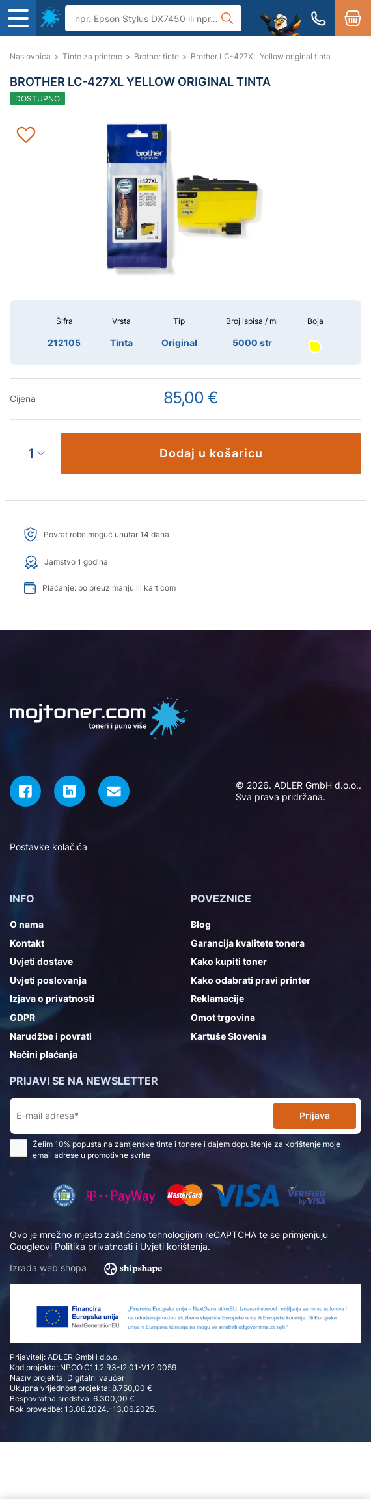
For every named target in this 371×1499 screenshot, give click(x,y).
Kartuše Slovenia (228, 1036)
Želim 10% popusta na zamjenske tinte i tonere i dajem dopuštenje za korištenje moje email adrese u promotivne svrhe (175, 1149)
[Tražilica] (153, 18)
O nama (27, 924)
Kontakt (27, 943)
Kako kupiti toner (229, 961)
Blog (201, 924)
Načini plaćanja (43, 1054)
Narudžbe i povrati (51, 1036)
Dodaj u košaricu (211, 453)
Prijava (314, 1115)
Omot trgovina (223, 1017)
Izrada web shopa (90, 1268)
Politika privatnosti (94, 1246)
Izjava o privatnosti (52, 998)
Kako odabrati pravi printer (250, 980)
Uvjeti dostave (41, 961)
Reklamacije (217, 998)
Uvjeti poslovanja (48, 980)
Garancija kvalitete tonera (248, 943)
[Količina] (32, 453)
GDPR (22, 1017)
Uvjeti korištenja (174, 1246)
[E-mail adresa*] (144, 1116)
